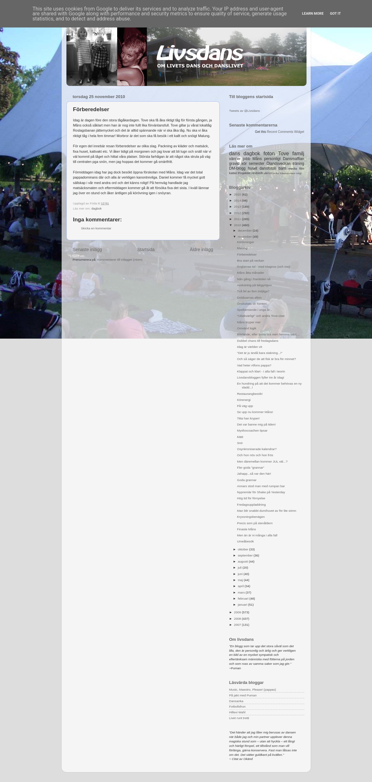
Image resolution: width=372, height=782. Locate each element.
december (245, 230)
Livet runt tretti (239, 718)
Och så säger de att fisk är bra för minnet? (266, 359)
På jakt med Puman (243, 695)
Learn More (313, 14)
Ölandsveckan (278, 163)
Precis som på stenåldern (254, 523)
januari (243, 604)
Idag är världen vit (249, 347)
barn (282, 168)
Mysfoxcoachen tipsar (252, 430)
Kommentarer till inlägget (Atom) (119, 259)
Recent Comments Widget (285, 132)
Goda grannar (246, 480)
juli (240, 567)
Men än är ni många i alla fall (257, 535)
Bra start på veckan (250, 260)
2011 (238, 219)
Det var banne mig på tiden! (256, 424)
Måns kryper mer (249, 322)
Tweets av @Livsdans (244, 110)
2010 (238, 225)
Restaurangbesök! (249, 393)
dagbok (96, 208)
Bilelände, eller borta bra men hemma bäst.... (268, 334)
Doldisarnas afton (249, 297)
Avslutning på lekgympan (254, 285)
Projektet (244, 173)
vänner (235, 159)
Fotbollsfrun (237, 706)
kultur (276, 173)
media (292, 168)
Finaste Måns (246, 529)
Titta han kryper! (248, 418)
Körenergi (244, 400)
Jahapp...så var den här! (254, 473)
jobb (246, 159)
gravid (234, 163)
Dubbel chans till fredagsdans (257, 340)
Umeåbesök (245, 541)
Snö (240, 443)
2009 (238, 612)
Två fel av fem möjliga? (253, 291)
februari (243, 598)
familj (298, 153)
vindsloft (257, 173)
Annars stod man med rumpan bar (261, 486)
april (241, 586)
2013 (238, 206)
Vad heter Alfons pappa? (254, 365)
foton (269, 153)
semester (256, 163)
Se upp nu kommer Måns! (255, 412)
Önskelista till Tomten (252, 303)
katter (233, 173)
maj (241, 580)
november (245, 236)
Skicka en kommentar (96, 228)
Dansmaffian (293, 159)
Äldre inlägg (201, 249)
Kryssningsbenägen (251, 516)
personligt (272, 159)
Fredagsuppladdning (251, 504)
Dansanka (236, 701)
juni (241, 574)
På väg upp (245, 406)
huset (252, 168)
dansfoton (268, 168)
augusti (243, 561)
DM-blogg (237, 168)
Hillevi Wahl (237, 712)
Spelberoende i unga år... (254, 309)
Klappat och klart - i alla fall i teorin (261, 371)
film (301, 168)
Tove (283, 153)
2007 (238, 624)
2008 (238, 618)
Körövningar (245, 242)
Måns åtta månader (250, 272)
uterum (268, 173)
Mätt (240, 437)
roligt (298, 173)
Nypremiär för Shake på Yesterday (261, 492)
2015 (238, 194)
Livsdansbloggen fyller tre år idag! (260, 377)
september (246, 555)
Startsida (146, 249)
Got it (335, 14)
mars (242, 592)
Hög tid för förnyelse (251, 498)
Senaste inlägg (87, 249)
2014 (238, 200)
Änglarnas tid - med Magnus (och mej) (263, 266)
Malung (242, 248)
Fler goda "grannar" (250, 467)
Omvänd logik (246, 328)
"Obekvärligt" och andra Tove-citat (260, 316)
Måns (257, 159)
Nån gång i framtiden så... (255, 279)
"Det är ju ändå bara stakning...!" (259, 353)
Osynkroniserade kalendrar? (257, 449)
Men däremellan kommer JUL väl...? (262, 461)
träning (298, 163)
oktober (243, 549)
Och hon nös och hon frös (255, 455)
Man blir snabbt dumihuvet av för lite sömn (266, 510)
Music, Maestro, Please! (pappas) (252, 689)
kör (244, 163)
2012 (238, 213)
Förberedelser (246, 254)
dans (234, 153)
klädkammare (287, 173)
